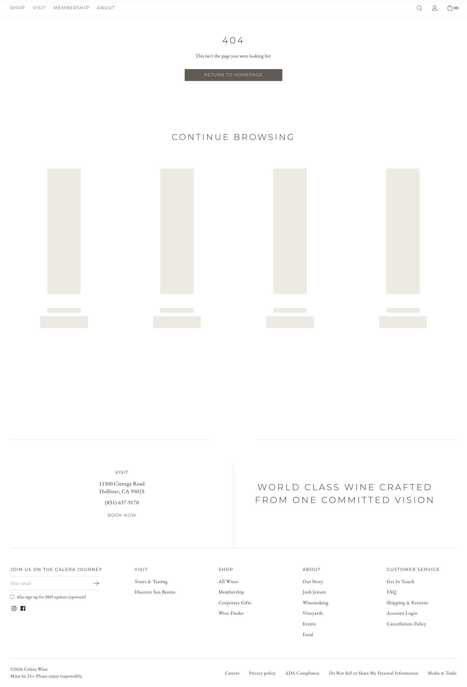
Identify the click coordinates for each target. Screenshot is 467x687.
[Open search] (4, 46)
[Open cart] (4, 515)
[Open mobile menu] (7, 34)
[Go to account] (233, 509)
